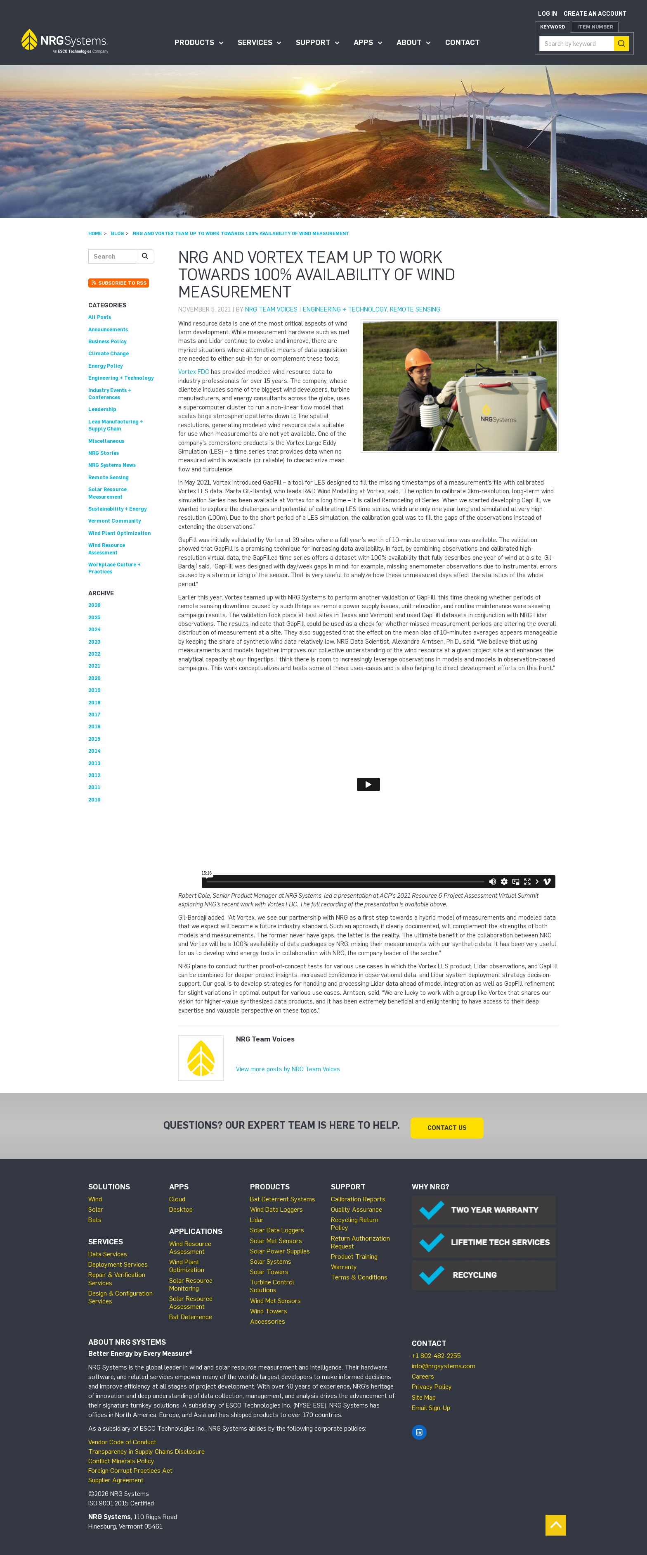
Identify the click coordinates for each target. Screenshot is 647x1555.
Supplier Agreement (116, 1476)
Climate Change (108, 353)
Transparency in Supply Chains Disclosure (146, 1448)
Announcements (108, 329)
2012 (94, 775)
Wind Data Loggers (276, 1206)
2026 (94, 605)
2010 (94, 800)
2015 (94, 739)
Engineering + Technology (345, 309)
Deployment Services (118, 1261)
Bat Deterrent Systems (282, 1195)
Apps (363, 42)
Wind (95, 1195)
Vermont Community (114, 521)
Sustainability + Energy (117, 509)
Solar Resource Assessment (191, 1299)
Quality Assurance (356, 1206)
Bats (95, 1216)
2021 (94, 666)
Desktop (181, 1206)
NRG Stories (103, 453)
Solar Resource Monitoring (191, 1281)
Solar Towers (269, 1268)
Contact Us (447, 1124)
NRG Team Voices (271, 309)
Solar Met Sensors (276, 1237)
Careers (423, 1373)
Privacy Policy (432, 1383)
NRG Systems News (112, 465)
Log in (547, 13)
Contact (462, 42)
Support (313, 42)
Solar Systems (270, 1258)
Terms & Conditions (359, 1274)
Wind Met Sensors (275, 1297)
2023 (94, 642)
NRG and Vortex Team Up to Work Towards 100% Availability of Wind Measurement (241, 233)
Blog (117, 233)
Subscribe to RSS (118, 283)
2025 (94, 617)
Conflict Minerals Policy (121, 1457)
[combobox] (584, 43)
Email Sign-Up (431, 1404)
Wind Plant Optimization (119, 533)
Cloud (177, 1195)
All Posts (99, 317)
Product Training (354, 1253)
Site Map (424, 1394)
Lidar (257, 1216)
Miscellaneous (106, 441)
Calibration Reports (358, 1195)
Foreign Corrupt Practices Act (130, 1467)
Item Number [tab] (595, 27)
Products (194, 42)
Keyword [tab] (552, 27)
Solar (95, 1206)
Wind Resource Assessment (190, 1244)
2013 (94, 763)
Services (255, 42)
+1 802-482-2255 (436, 1352)
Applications (195, 1228)
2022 (94, 654)
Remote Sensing (415, 309)
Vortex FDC (193, 372)
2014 (94, 751)
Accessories (267, 1318)
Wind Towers (268, 1307)
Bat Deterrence (190, 1313)
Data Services (107, 1251)
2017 (94, 714)
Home (95, 233)
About (409, 42)
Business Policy (107, 341)
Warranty (344, 1263)
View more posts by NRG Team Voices (288, 1069)
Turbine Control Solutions (272, 1283)
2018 (94, 702)
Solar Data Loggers (277, 1227)
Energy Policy (105, 366)
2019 (94, 690)
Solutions (109, 1183)
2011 (94, 787)
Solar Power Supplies (280, 1247)
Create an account (595, 13)
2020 (94, 678)
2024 (94, 629)
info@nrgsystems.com (443, 1363)
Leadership (102, 409)
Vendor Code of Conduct (122, 1439)
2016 (94, 726)
